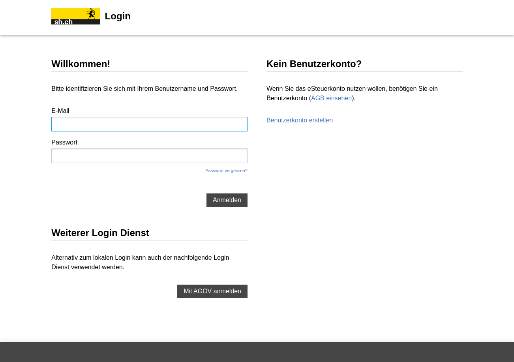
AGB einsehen (331, 98)
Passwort (64, 142)
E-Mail (60, 110)
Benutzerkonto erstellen (299, 120)
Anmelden (227, 200)
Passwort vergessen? (226, 170)
